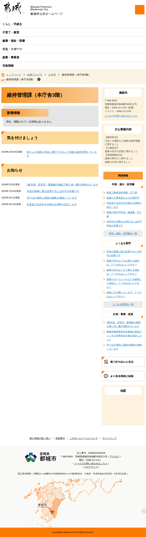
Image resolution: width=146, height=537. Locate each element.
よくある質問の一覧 (123, 304)
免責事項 (60, 438)
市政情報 (8, 65)
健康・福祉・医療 (13, 40)
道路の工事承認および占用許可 (122, 198)
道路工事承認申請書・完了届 (121, 192)
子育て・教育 (10, 32)
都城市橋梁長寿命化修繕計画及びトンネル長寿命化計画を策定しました (124, 335)
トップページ (13, 74)
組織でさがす (34, 74)
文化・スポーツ (12, 49)
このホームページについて (83, 438)
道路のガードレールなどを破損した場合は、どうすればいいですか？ (124, 283)
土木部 (52, 74)
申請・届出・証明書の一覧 (123, 233)
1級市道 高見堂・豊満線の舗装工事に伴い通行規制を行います (62, 184)
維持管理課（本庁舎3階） (20, 79)
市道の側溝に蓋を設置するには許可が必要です (53, 191)
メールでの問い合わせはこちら (121, 115)
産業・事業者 (10, 57)
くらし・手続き (12, 24)
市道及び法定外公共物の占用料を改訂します (52, 204)
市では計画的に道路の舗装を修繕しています (52, 198)
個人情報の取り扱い (40, 438)
